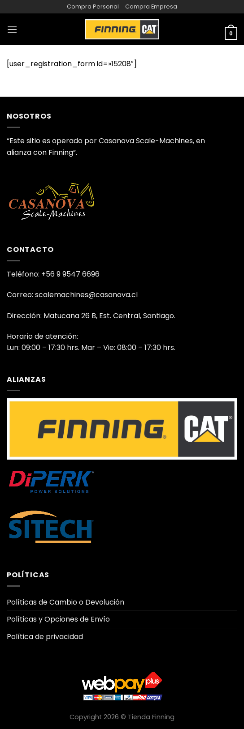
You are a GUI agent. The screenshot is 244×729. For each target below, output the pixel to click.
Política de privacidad (45, 636)
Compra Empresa (151, 6)
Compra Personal (93, 6)
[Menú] (12, 29)
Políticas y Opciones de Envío (58, 619)
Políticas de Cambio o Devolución (65, 602)
